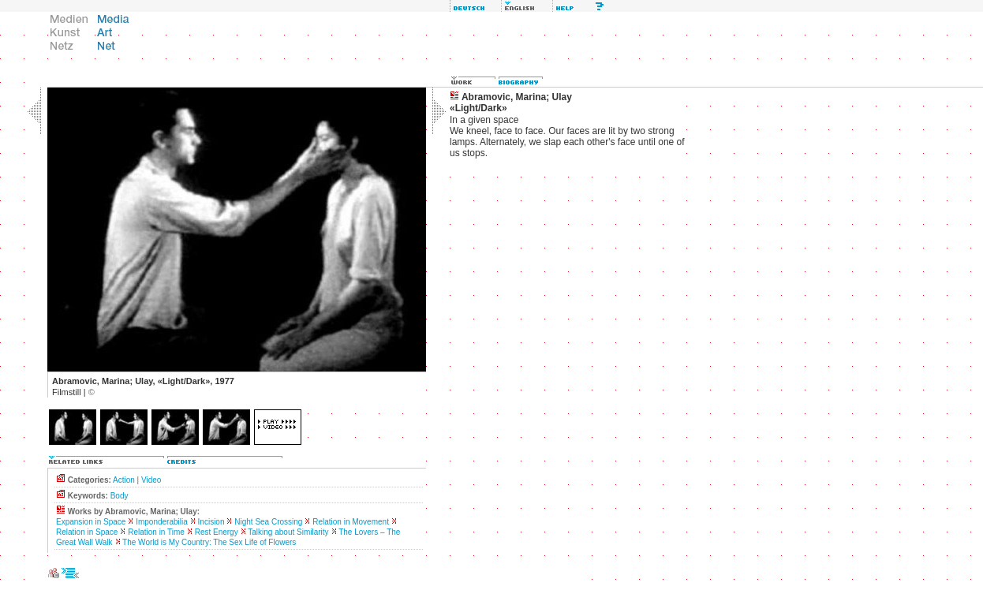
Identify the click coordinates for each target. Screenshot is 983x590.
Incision (211, 521)
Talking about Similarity (288, 532)
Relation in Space (87, 532)
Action (124, 480)
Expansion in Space (90, 521)
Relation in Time (156, 532)
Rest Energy (216, 532)
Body (119, 495)
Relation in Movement (350, 521)
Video (151, 480)
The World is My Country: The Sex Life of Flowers (209, 542)
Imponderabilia (162, 521)
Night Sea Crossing (268, 521)
